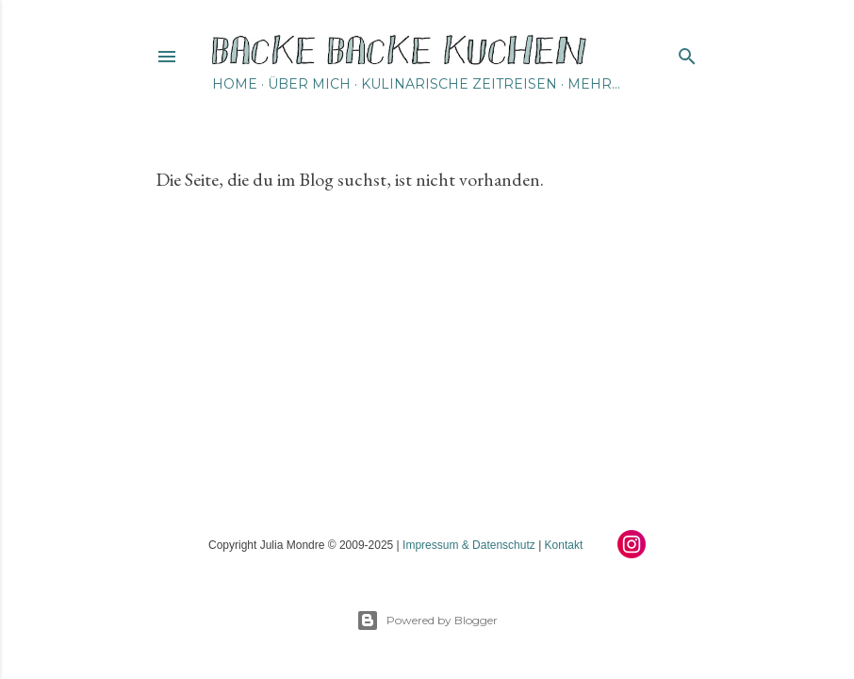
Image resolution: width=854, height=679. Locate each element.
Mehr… (593, 83)
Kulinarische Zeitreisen (459, 83)
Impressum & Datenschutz (468, 545)
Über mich (309, 83)
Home (234, 83)
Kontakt (564, 545)
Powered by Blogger (427, 620)
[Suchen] (687, 52)
